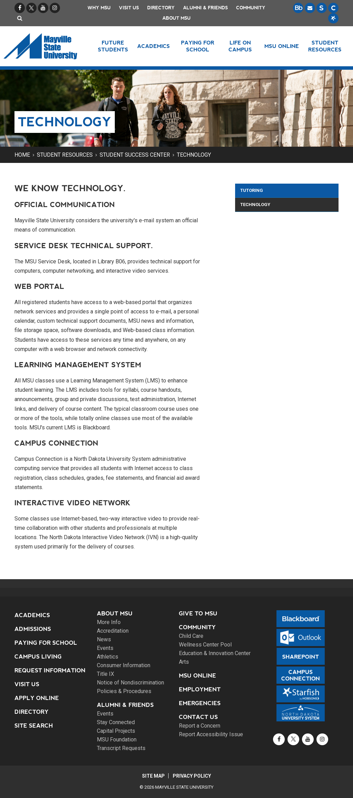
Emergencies (200, 703)
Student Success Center (135, 155)
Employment (200, 689)
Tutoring (251, 190)
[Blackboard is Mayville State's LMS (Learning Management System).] (298, 8)
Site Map (153, 775)
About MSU (176, 18)
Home (22, 155)
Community (250, 7)
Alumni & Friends (205, 7)
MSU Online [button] (282, 46)
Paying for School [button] (197, 46)
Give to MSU (198, 613)
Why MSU (99, 7)
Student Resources (65, 155)
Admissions (32, 629)
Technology (194, 155)
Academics (32, 615)
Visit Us (129, 7)
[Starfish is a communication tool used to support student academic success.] (333, 18)
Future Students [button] (113, 46)
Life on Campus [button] (240, 46)
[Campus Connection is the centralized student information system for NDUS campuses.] (333, 8)
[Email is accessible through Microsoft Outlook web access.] (310, 8)
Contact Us (198, 717)
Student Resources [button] (325, 46)
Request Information (49, 670)
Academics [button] (154, 46)
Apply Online (36, 698)
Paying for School (45, 643)
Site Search (33, 725)
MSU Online (197, 675)
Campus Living (38, 656)
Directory (161, 7)
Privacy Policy (192, 775)
